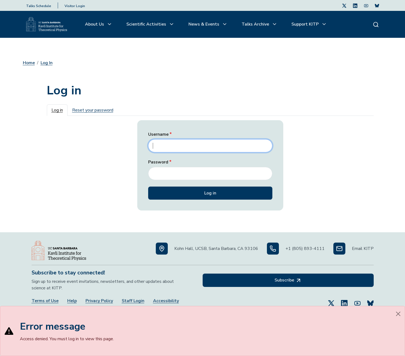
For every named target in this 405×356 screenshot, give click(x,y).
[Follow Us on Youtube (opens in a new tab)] (366, 5)
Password (158, 162)
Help (72, 301)
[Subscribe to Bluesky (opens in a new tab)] (370, 301)
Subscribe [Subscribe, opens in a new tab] (288, 280)
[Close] (398, 313)
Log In (47, 63)
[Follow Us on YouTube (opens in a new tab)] (357, 301)
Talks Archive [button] (256, 24)
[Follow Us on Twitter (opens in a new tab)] (344, 5)
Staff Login (133, 301)
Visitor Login (75, 6)
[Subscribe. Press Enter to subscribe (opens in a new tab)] (377, 5)
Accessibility (166, 301)
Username (158, 134)
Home (29, 63)
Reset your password (92, 110)
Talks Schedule (38, 6)
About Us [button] (95, 24)
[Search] (376, 24)
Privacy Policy (99, 301)
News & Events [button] (204, 24)
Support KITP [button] (305, 24)
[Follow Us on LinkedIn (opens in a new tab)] (355, 5)
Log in (57, 110)
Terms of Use (45, 301)
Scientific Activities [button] (146, 24)
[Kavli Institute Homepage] (46, 24)
